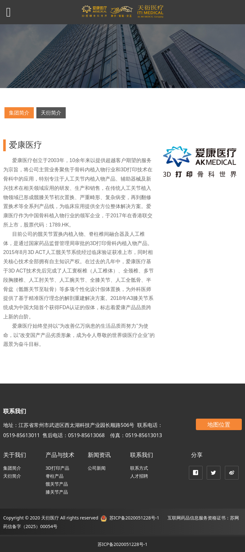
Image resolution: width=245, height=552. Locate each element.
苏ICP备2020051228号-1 (133, 518)
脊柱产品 (54, 476)
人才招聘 (139, 476)
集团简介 (19, 112)
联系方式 (139, 468)
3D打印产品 (57, 468)
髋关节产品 (57, 484)
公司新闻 (97, 468)
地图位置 (218, 424)
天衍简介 (51, 112)
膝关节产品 (57, 492)
